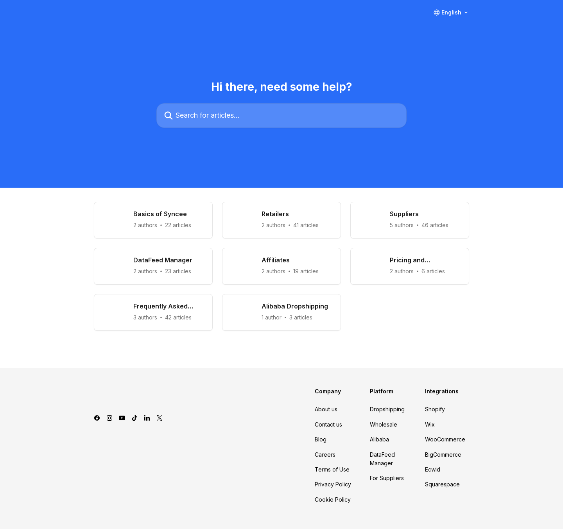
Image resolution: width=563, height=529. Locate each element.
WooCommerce (445, 439)
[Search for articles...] (281, 115)
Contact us (328, 424)
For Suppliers (387, 478)
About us (326, 409)
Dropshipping (387, 409)
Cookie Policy (333, 499)
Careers (325, 454)
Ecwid (432, 469)
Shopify (435, 409)
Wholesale (383, 424)
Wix (430, 424)
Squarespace (442, 484)
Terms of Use (332, 469)
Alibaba (379, 439)
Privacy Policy (333, 484)
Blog (320, 439)
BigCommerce (443, 454)
